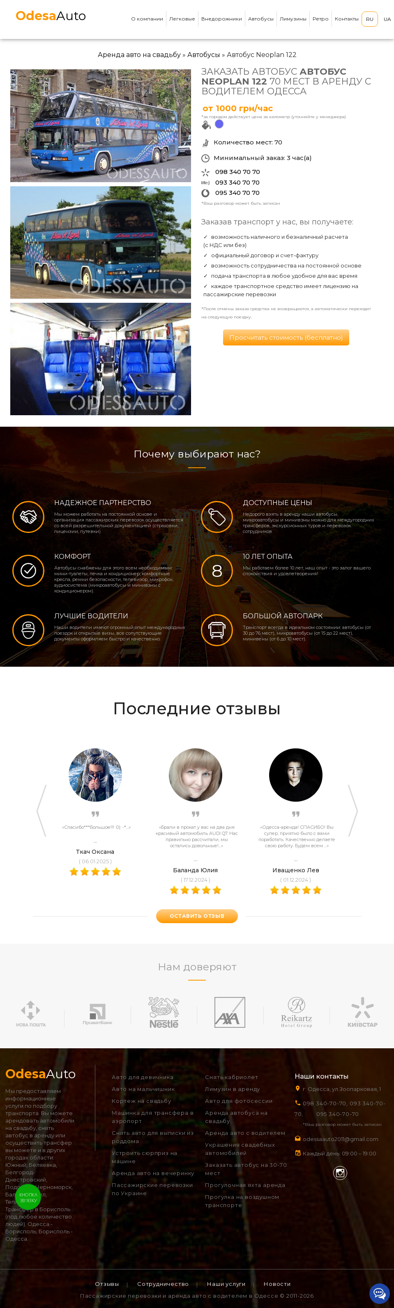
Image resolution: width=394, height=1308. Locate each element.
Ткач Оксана (95, 851)
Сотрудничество (163, 1284)
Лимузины (293, 19)
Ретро (321, 19)
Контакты (347, 19)
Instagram (340, 1173)
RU (369, 19)
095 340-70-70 (337, 1114)
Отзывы (107, 1284)
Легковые (182, 19)
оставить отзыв (197, 916)
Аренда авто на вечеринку (153, 1173)
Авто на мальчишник (143, 1089)
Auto (51, 15)
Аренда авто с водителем (245, 1133)
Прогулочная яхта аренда (245, 1185)
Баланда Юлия (195, 870)
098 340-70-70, (325, 1103)
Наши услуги (226, 1284)
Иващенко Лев (295, 870)
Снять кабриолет (231, 1077)
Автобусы (261, 19)
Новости (277, 1284)
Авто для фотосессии (238, 1101)
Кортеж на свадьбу (141, 1101)
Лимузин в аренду (232, 1089)
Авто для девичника (142, 1077)
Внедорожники (221, 19)
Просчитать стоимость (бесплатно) (286, 337)
